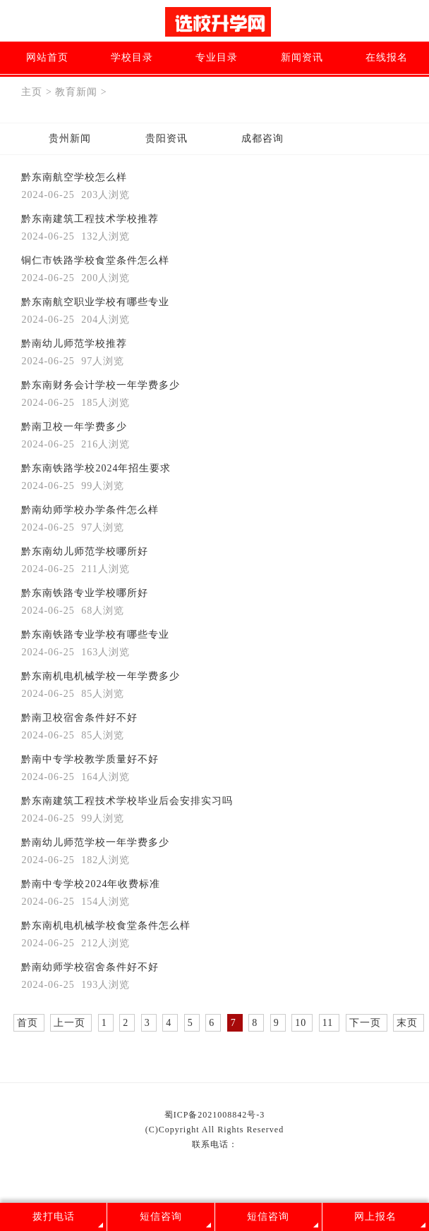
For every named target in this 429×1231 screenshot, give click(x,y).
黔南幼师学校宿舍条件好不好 (90, 967)
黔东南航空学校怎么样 (74, 177)
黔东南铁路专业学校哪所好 (84, 593)
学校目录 (132, 57)
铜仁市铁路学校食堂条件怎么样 (95, 260)
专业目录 (216, 57)
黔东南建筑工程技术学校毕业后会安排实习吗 (127, 801)
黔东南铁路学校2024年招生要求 (96, 468)
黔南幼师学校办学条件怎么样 (90, 510)
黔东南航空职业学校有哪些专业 (95, 302)
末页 (407, 1022)
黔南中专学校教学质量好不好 (90, 759)
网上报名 (375, 1216)
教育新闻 (76, 92)
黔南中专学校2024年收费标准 (90, 884)
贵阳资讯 (166, 138)
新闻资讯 (302, 57)
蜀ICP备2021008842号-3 (214, 1115)
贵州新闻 (70, 138)
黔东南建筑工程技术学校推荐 (90, 219)
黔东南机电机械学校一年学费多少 (100, 676)
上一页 (69, 1022)
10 (300, 1022)
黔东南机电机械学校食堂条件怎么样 (106, 925)
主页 (31, 92)
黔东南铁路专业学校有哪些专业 (95, 634)
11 (327, 1022)
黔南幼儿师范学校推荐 (74, 343)
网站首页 (47, 57)
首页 (27, 1022)
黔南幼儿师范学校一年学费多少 (95, 842)
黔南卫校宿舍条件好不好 (79, 717)
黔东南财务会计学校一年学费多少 (100, 385)
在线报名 (386, 57)
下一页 (365, 1022)
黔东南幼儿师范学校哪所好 (84, 551)
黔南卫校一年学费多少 (74, 426)
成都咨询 (262, 138)
